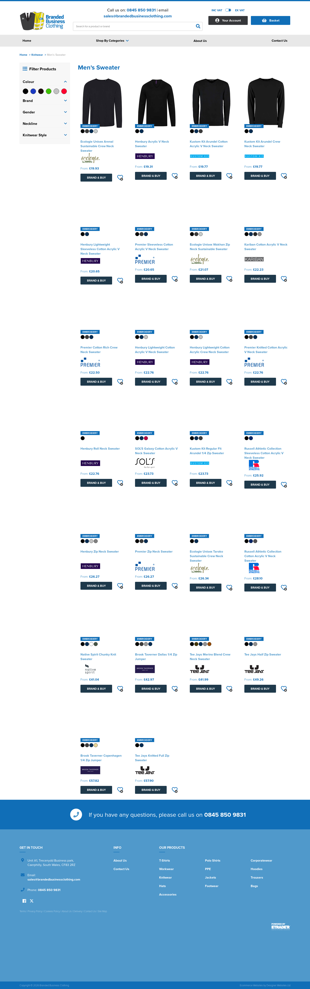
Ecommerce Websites (251, 985)
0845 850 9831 (141, 10)
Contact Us (121, 869)
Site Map (102, 911)
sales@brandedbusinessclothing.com (138, 16)
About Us (120, 860)
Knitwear (37, 55)
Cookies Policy (52, 911)
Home (23, 55)
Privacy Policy (35, 911)
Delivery (77, 911)
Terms (23, 911)
